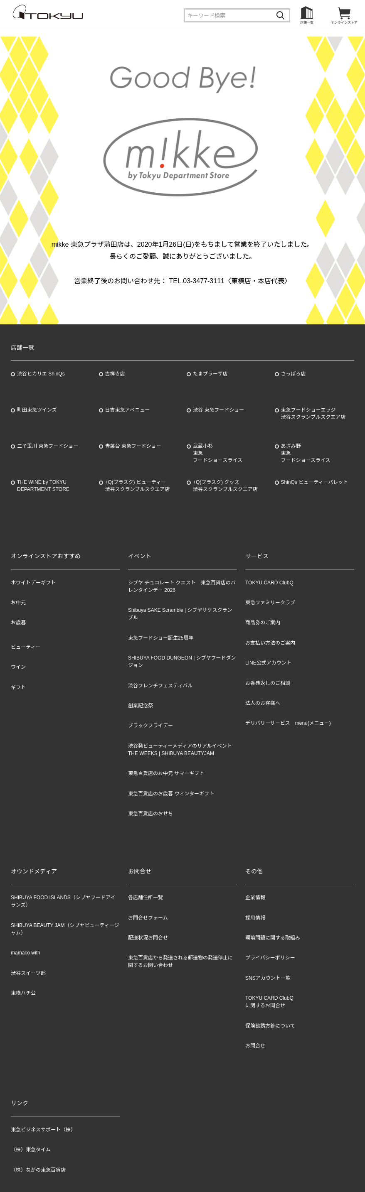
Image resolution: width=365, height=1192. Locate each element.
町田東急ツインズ (37, 410)
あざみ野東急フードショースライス (305, 453)
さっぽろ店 (293, 374)
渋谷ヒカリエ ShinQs (41, 374)
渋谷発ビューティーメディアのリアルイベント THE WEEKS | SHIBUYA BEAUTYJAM (180, 749)
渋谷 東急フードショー (218, 410)
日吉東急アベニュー (127, 410)
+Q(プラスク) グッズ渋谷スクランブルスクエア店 (225, 485)
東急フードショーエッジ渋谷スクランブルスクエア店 (313, 413)
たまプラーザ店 (210, 374)
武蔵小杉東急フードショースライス (217, 453)
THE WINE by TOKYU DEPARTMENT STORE (43, 485)
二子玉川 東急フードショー (47, 446)
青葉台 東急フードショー (133, 446)
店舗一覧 (306, 23)
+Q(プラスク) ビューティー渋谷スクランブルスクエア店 (137, 485)
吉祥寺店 (115, 374)
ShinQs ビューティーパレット (314, 482)
